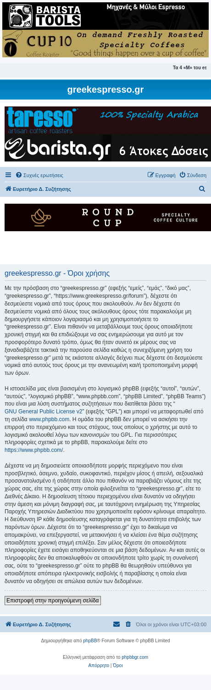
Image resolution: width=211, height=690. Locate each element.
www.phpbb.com (49, 419)
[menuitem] (39, 175)
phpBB (90, 640)
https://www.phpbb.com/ (34, 450)
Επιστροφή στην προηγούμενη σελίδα (52, 600)
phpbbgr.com (135, 657)
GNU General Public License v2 (43, 411)
